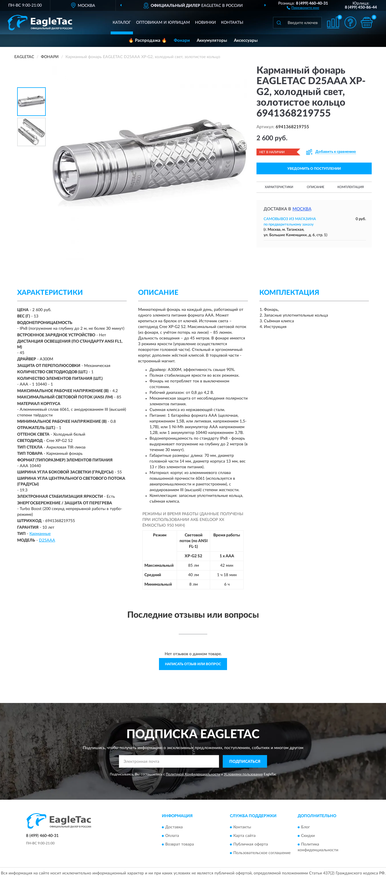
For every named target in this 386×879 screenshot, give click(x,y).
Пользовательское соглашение (262, 853)
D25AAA (47, 540)
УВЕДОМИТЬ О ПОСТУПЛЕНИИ (314, 168)
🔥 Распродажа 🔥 (147, 40)
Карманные (40, 534)
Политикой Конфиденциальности (193, 774)
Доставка (174, 827)
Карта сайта (244, 836)
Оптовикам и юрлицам (163, 23)
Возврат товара (179, 844)
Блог (305, 827)
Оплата (172, 836)
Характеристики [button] (279, 187)
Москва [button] (302, 209)
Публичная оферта (250, 844)
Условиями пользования (243, 774)
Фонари (182, 40)
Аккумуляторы (212, 40)
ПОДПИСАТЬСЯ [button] (244, 762)
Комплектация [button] (350, 187)
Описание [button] (315, 187)
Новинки (205, 23)
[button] (303, 7)
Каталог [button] (122, 23)
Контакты (232, 23)
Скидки (308, 836)
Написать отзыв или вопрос (193, 664)
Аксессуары (246, 40)
